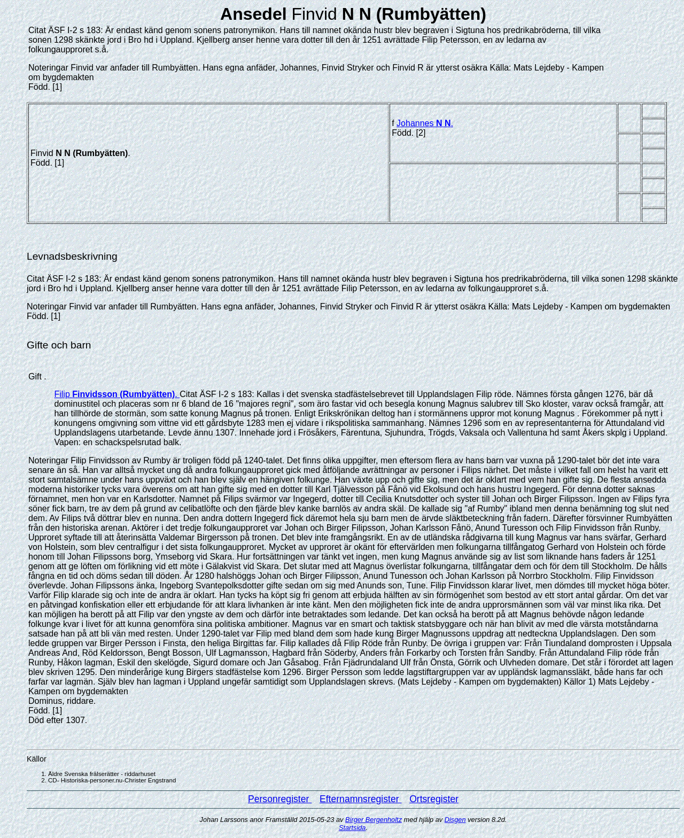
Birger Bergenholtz (373, 820)
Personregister (280, 799)
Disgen (455, 820)
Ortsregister (433, 799)
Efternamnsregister (361, 799)
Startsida (352, 828)
